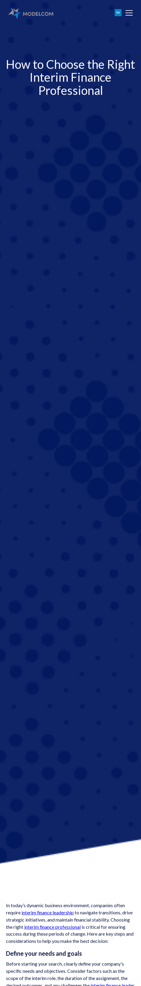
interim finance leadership (48, 912)
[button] (128, 13)
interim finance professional (52, 927)
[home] (30, 13)
